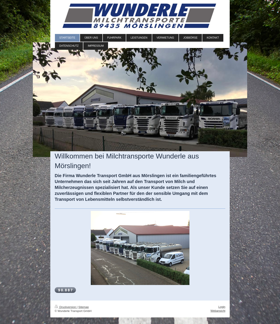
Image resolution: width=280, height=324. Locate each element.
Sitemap (83, 307)
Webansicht (217, 310)
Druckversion (66, 307)
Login (221, 306)
